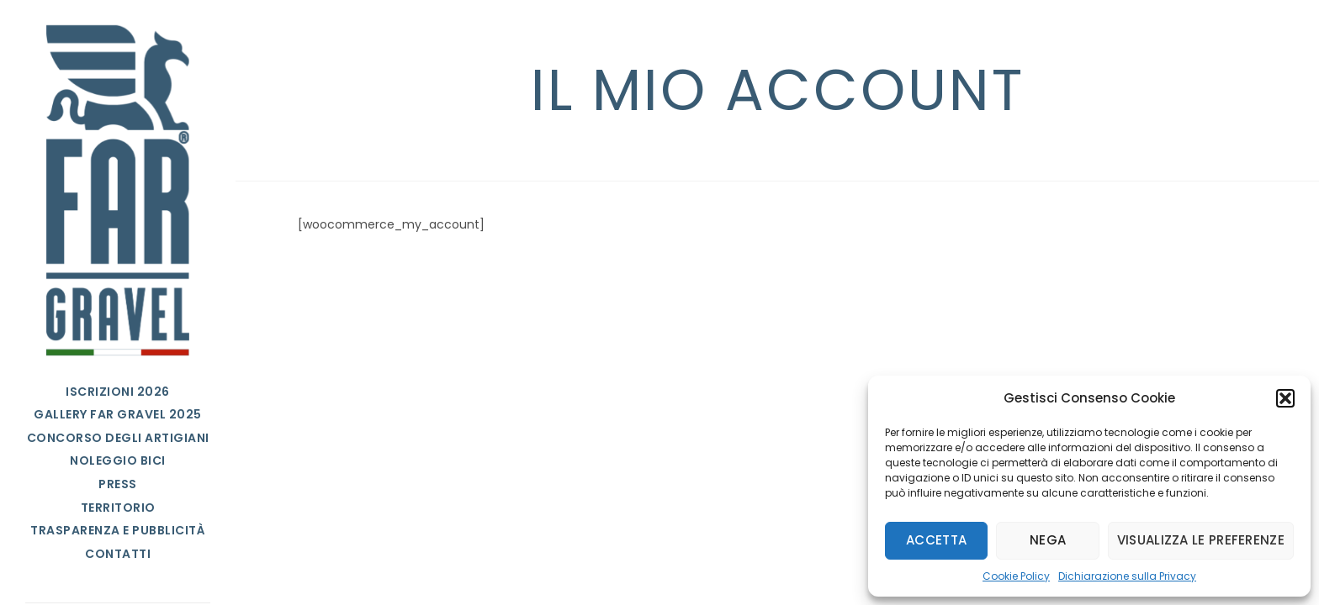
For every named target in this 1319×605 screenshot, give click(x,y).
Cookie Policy (1016, 576)
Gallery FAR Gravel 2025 (118, 414)
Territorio (118, 507)
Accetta (936, 540)
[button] (1285, 398)
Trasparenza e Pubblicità (117, 530)
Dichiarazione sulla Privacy (1127, 576)
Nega (1048, 540)
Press (117, 484)
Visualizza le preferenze (1201, 540)
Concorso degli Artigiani (118, 437)
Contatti (118, 553)
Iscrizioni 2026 (118, 391)
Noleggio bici (118, 460)
